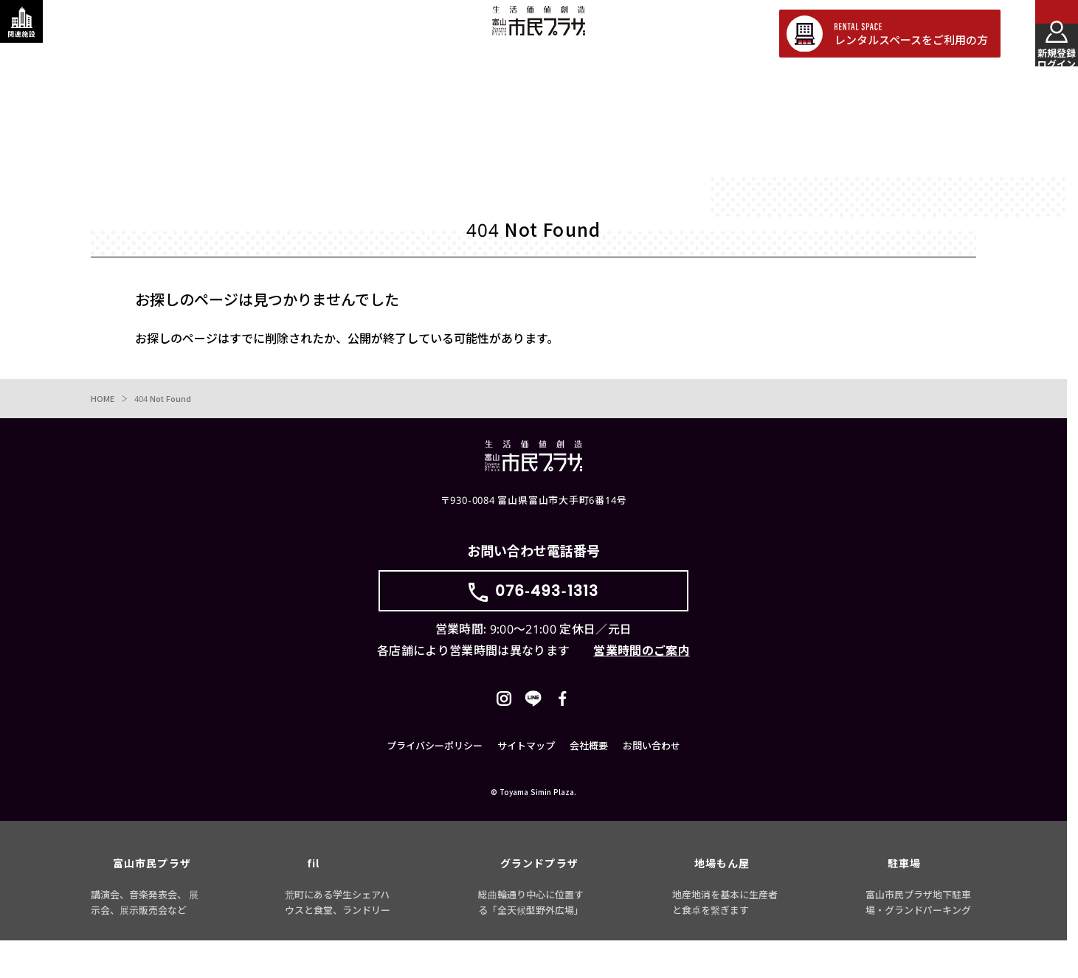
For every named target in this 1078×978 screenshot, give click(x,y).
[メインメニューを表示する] (1045, 33)
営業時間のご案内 (641, 673)
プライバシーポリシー (435, 783)
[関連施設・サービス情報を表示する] (33, 33)
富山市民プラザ (538, 31)
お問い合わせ (651, 783)
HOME (103, 401)
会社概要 (589, 783)
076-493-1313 (547, 604)
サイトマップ (526, 783)
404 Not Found (166, 401)
